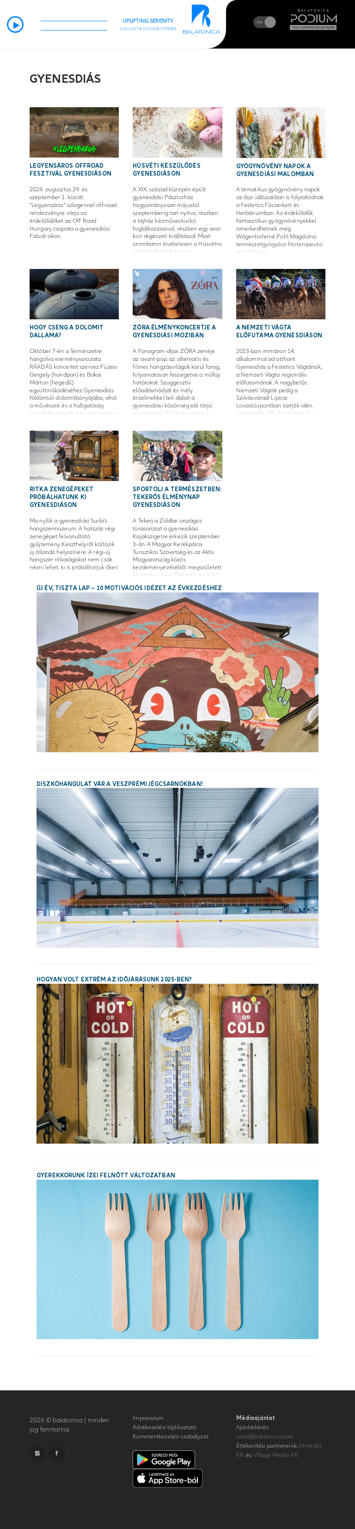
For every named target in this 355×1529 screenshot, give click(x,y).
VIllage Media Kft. (276, 1455)
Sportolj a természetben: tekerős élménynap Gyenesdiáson (177, 497)
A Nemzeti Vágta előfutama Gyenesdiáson (279, 331)
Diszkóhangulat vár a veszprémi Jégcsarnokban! (120, 784)
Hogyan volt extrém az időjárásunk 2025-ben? (114, 979)
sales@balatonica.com (265, 1436)
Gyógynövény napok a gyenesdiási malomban (275, 170)
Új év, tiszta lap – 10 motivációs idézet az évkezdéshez (129, 588)
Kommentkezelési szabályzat (170, 1436)
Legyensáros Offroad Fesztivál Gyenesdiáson (70, 169)
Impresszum (148, 1418)
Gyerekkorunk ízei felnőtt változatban (106, 1175)
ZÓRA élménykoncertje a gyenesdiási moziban (174, 331)
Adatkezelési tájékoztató (164, 1427)
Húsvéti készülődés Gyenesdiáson (166, 169)
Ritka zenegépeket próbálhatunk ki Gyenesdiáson (61, 497)
